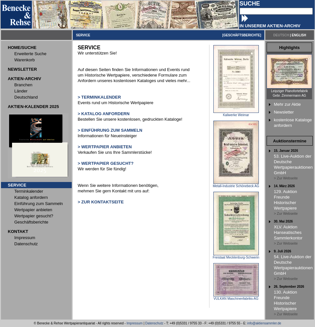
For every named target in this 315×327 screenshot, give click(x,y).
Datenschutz (154, 323)
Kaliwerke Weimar (236, 113)
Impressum (135, 323)
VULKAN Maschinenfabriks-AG (236, 297)
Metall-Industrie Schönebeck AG (236, 184)
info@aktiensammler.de (264, 323)
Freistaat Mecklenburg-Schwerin (236, 256)
